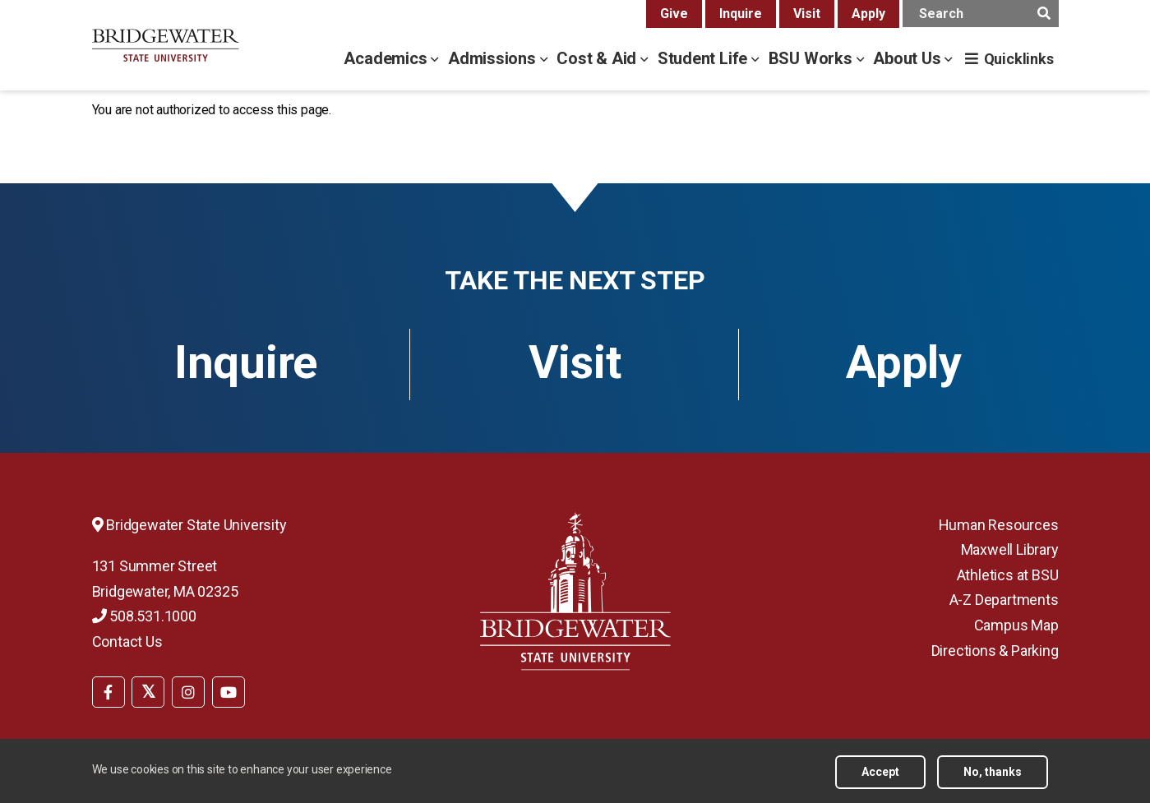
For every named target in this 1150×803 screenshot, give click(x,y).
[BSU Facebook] (108, 692)
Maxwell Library (1010, 549)
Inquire (740, 13)
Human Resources (999, 524)
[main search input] (981, 13)
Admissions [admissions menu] (494, 58)
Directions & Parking (995, 650)
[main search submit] (1044, 13)
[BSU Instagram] (188, 692)
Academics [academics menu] (387, 58)
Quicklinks (1019, 58)
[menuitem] (108, 690)
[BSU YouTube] (228, 692)
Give (674, 13)
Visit (806, 13)
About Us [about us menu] (908, 58)
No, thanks (992, 777)
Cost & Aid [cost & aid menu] (598, 58)
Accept (880, 777)
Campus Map (1016, 625)
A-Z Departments (1004, 599)
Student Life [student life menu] (704, 58)
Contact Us (127, 641)
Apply (868, 13)
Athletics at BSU (1008, 575)
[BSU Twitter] (148, 692)
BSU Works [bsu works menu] (813, 58)
